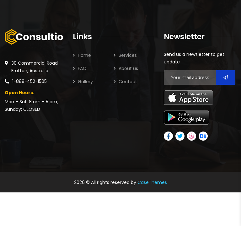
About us (128, 68)
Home (84, 55)
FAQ (82, 68)
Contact (128, 81)
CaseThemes (152, 182)
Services (128, 55)
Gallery (85, 81)
